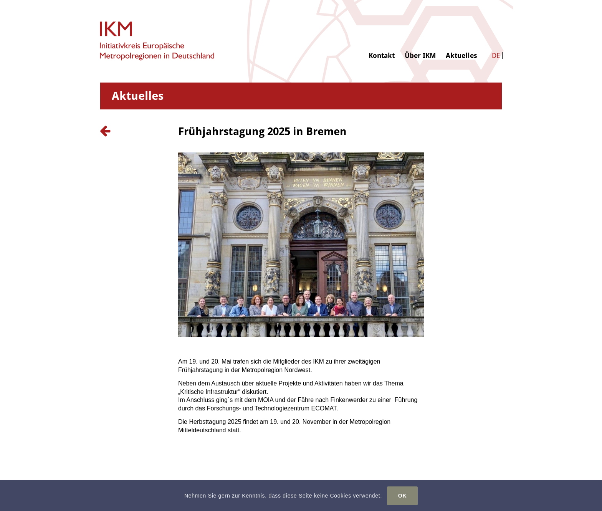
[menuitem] (382, 29)
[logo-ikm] (157, 41)
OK (402, 496)
